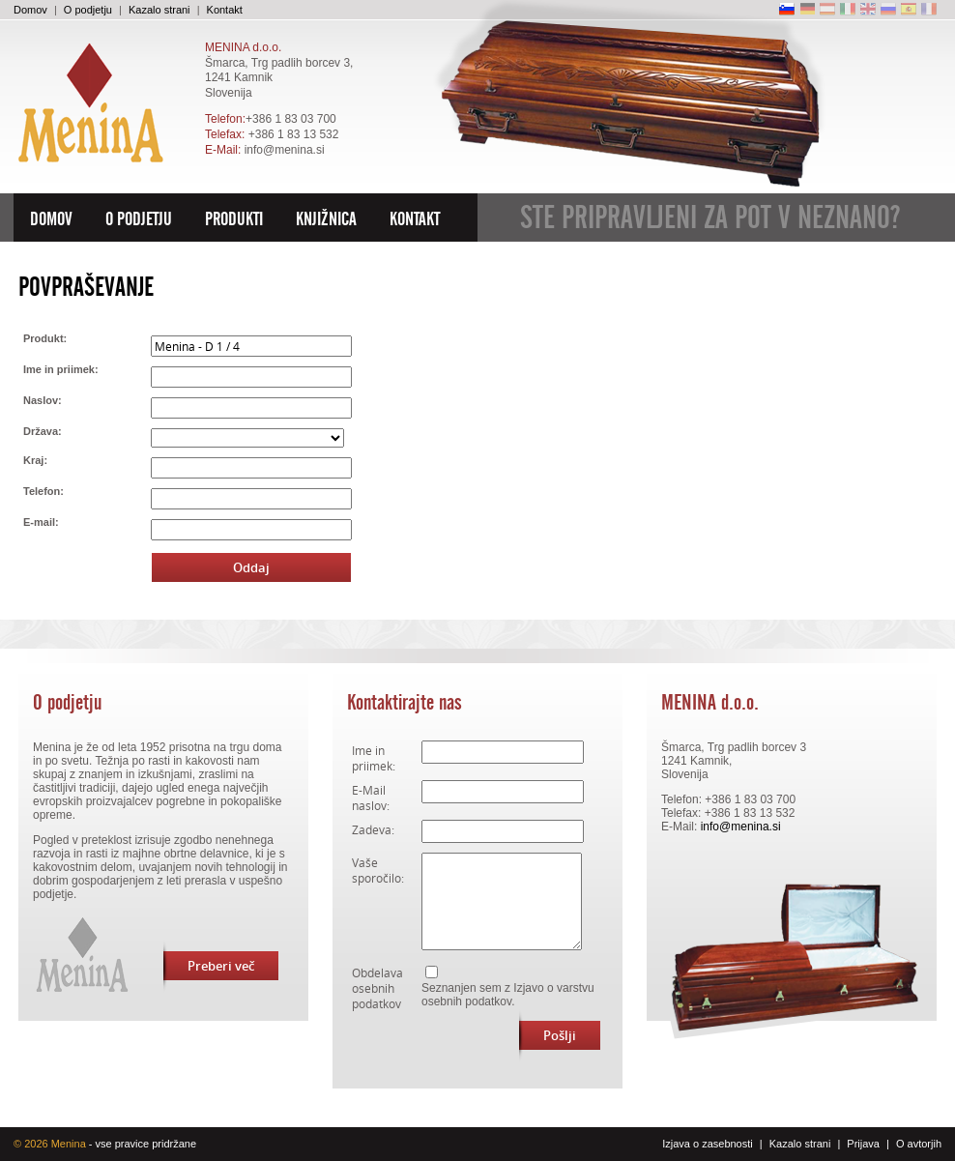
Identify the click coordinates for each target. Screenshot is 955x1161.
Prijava (863, 1143)
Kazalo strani (159, 9)
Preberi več (208, 965)
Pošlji (547, 1035)
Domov (30, 9)
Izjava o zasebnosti (707, 1143)
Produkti (234, 219)
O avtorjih (918, 1143)
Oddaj (251, 567)
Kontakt (225, 9)
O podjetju (88, 9)
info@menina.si (285, 150)
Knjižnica (326, 219)
